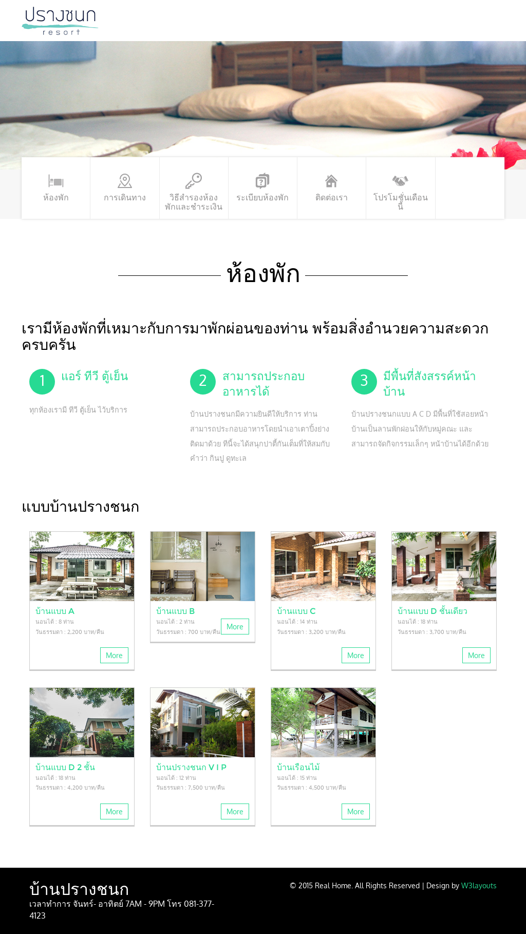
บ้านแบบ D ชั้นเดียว (432, 611)
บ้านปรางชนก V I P (191, 767)
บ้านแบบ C (296, 611)
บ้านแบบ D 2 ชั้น (65, 767)
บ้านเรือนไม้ (298, 767)
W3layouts (479, 885)
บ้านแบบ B (175, 611)
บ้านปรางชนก (79, 889)
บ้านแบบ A (54, 611)
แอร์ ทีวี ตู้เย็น (94, 376)
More (114, 655)
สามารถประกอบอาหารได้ (263, 383)
